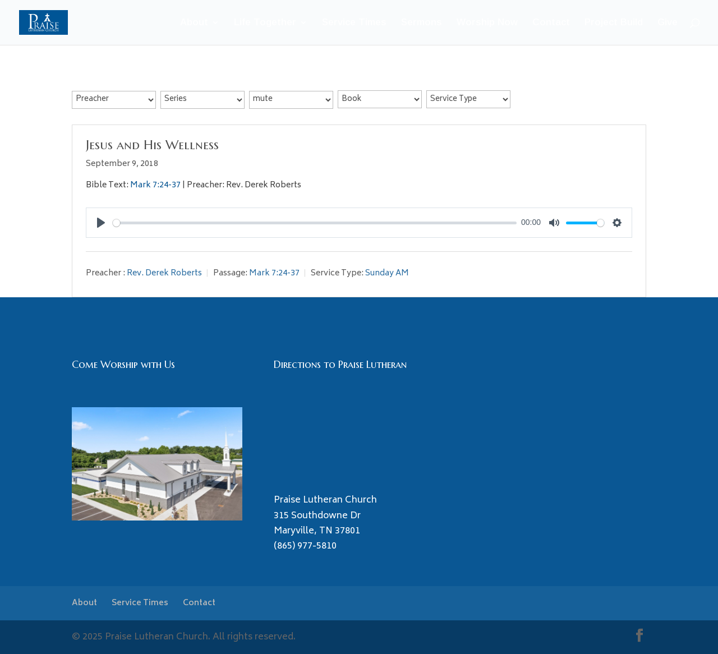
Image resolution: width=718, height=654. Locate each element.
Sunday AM (387, 273)
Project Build (613, 23)
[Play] (101, 223)
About (194, 23)
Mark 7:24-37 (155, 185)
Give (667, 23)
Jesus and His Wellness (152, 145)
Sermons (421, 23)
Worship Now (487, 23)
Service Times (354, 23)
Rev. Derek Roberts (164, 273)
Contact (551, 23)
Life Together (265, 23)
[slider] (315, 223)
